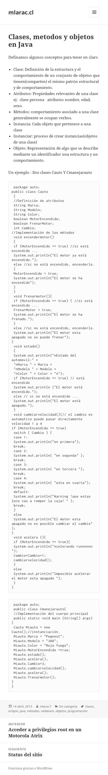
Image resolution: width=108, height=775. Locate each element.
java (23, 711)
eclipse (13, 711)
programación (78, 711)
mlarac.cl (21, 12)
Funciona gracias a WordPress (30, 768)
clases (89, 706)
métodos (33, 711)
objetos (61, 711)
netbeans (47, 711)
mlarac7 (45, 706)
